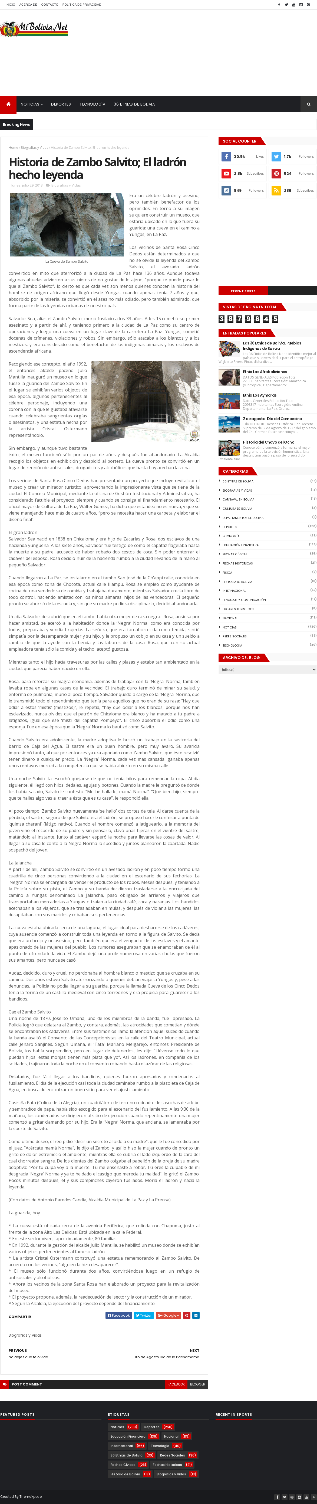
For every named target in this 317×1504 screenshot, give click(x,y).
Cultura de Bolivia (237, 508)
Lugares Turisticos (238, 609)
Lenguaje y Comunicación (244, 600)
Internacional (234, 591)
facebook (176, 1384)
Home (13, 147)
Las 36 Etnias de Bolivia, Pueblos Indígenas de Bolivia (272, 345)
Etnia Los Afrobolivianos (265, 371)
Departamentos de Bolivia (243, 518)
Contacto (49, 4)
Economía (231, 536)
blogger (197, 1384)
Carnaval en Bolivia (238, 499)
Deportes (61, 104)
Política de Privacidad (81, 4)
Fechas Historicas (238, 563)
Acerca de (28, 4)
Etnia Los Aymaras (259, 395)
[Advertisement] (218, 53)
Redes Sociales (235, 636)
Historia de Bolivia (237, 582)
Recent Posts (243, 291)
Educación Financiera (241, 545)
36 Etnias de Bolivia (134, 104)
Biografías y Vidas (34, 147)
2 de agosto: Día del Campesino (272, 418)
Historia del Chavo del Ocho (268, 442)
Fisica (227, 572)
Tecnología (92, 104)
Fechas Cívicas (235, 554)
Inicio (10, 4)
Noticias (30, 104)
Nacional (230, 618)
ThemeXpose (30, 1496)
